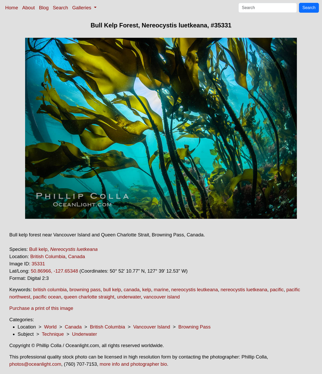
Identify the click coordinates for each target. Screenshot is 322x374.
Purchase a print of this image (41, 308)
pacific (277, 289)
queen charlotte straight (89, 297)
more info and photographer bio (133, 364)
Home (11, 7)
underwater (129, 297)
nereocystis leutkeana (194, 289)
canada (132, 289)
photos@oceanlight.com (35, 364)
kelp (146, 289)
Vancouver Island (151, 327)
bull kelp (112, 289)
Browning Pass (194, 327)
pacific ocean (47, 297)
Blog (44, 7)
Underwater (84, 334)
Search (60, 7)
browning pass (84, 289)
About (28, 7)
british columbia (50, 289)
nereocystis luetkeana (244, 289)
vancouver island (162, 297)
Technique (53, 334)
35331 (38, 263)
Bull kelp (38, 249)
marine (161, 289)
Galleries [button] (82, 7)
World (50, 327)
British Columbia (47, 256)
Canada (76, 256)
